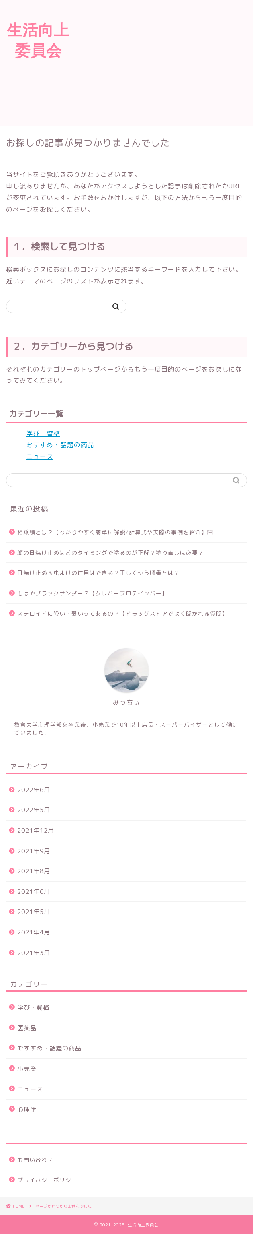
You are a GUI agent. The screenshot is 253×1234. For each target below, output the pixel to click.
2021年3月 (33, 953)
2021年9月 (33, 851)
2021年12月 (35, 830)
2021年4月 (33, 932)
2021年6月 (33, 891)
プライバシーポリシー (47, 1180)
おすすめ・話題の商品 (60, 444)
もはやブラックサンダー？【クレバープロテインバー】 (92, 593)
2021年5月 (33, 911)
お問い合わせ (35, 1160)
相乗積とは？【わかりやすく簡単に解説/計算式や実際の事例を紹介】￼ (115, 532)
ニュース (39, 456)
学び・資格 (43, 433)
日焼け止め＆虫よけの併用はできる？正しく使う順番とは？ (98, 573)
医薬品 (27, 1028)
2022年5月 (33, 810)
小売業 (27, 1069)
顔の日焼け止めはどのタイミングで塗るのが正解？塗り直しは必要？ (110, 552)
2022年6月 (33, 789)
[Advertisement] (165, 62)
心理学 (27, 1109)
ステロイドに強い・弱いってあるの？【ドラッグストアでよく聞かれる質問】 (122, 613)
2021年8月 (33, 871)
